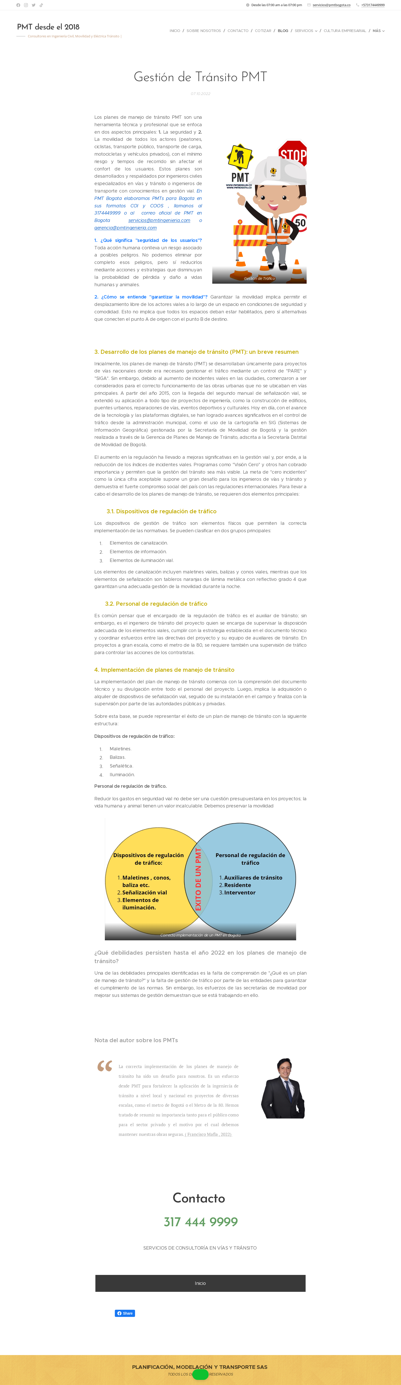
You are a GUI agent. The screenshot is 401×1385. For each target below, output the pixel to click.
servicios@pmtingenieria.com (159, 220)
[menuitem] (175, 30)
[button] (200, 1374)
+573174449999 (373, 5)
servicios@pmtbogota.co (332, 5)
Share (124, 1313)
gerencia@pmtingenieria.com (125, 228)
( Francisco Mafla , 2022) (208, 1134)
